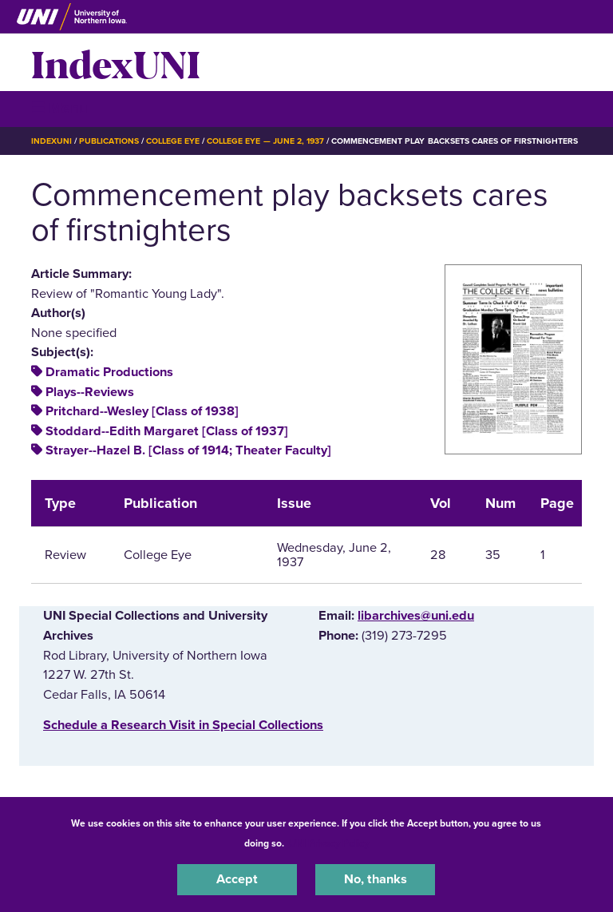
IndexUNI (115, 62)
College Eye (173, 141)
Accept (237, 879)
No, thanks (375, 879)
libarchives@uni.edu (416, 616)
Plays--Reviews (89, 392)
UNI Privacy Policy (329, 843)
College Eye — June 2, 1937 (265, 141)
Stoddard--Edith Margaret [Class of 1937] (166, 431)
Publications (108, 141)
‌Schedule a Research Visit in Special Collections (183, 725)
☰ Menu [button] (59, 108)
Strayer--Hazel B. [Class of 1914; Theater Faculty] (188, 450)
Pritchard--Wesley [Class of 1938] (142, 411)
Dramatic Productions (109, 372)
